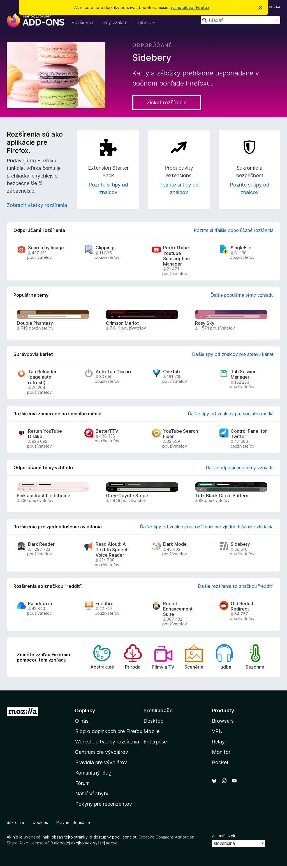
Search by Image (46, 247)
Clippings (105, 247)
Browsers (223, 721)
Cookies (40, 822)
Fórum (82, 783)
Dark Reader (41, 544)
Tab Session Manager (243, 374)
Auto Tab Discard (114, 371)
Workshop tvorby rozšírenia (107, 742)
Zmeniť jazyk (223, 835)
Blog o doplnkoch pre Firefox (108, 731)
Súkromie (15, 822)
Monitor (221, 752)
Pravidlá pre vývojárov (101, 762)
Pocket (220, 762)
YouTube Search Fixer (180, 434)
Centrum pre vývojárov (101, 752)
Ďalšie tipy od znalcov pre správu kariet (233, 354)
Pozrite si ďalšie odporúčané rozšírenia (234, 230)
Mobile (151, 731)
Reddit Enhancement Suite (178, 609)
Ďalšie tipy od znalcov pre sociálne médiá (231, 413)
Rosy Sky (204, 323)
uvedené (32, 837)
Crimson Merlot (122, 323)
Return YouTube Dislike (45, 434)
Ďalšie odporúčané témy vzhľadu (240, 467)
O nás (82, 721)
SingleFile (241, 247)
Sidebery (240, 544)
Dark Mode (175, 544)
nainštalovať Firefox (190, 7)
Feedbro (105, 603)
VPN (217, 731)
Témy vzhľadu (114, 22)
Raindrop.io (40, 603)
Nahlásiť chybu (92, 793)
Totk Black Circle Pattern (221, 495)
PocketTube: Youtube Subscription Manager (176, 256)
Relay (218, 742)
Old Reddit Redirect (242, 606)
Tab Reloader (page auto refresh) (42, 377)
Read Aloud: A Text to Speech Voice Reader (112, 550)
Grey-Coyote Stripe (127, 495)
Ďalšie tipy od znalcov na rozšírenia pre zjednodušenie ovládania (207, 526)
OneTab (171, 371)
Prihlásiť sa (270, 6)
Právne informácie (73, 822)
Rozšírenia (82, 22)
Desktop (153, 721)
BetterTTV (107, 431)
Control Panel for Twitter (249, 434)
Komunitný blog (93, 773)
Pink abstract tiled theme (43, 495)
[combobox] (240, 20)
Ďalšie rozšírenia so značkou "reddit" (236, 586)
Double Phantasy (35, 323)
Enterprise (155, 742)
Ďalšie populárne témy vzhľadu (242, 295)
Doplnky (85, 710)
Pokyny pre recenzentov (103, 804)
